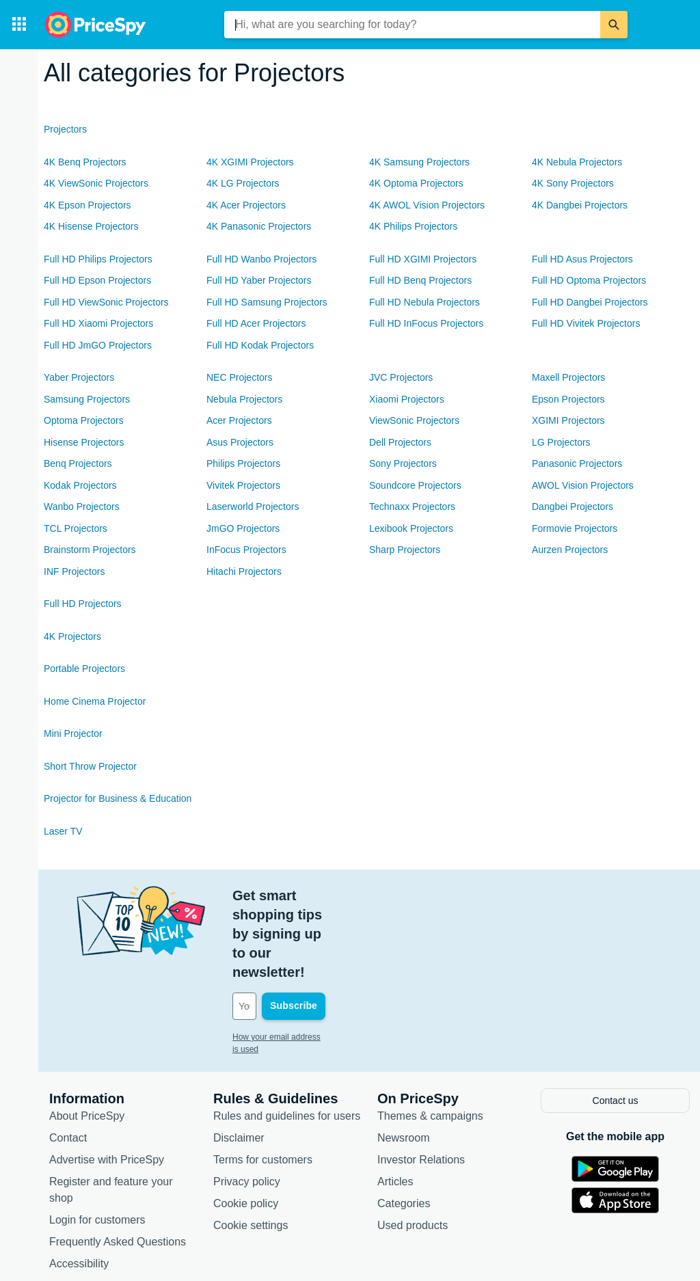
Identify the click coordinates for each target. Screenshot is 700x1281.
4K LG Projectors (243, 183)
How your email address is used (290, 960)
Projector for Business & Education (117, 798)
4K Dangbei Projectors (580, 205)
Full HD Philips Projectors (98, 259)
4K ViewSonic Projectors (96, 183)
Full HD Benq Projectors (420, 280)
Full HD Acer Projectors (256, 323)
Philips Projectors (243, 463)
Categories (403, 1125)
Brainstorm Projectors (90, 549)
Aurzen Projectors (570, 549)
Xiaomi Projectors (406, 399)
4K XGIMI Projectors (250, 162)
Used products (412, 1146)
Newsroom (403, 1059)
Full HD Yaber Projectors (259, 280)
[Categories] (19, 24)
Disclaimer (239, 1059)
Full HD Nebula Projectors (424, 302)
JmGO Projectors (243, 528)
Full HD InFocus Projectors (426, 323)
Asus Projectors (239, 442)
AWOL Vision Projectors (583, 485)
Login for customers (97, 1141)
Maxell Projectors (568, 377)
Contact (68, 1059)
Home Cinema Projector (95, 701)
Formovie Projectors (574, 528)
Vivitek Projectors (243, 485)
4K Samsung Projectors (419, 162)
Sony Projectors (403, 463)
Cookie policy (245, 1125)
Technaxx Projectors (412, 506)
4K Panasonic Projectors (258, 226)
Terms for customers (262, 1081)
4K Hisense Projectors (91, 226)
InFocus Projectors (246, 549)
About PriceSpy (86, 1037)
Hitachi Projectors (244, 571)
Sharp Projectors (404, 549)
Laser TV (63, 831)
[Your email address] (325, 929)
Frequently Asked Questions (117, 1163)
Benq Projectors (78, 463)
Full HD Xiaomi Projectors (98, 323)
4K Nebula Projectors (577, 162)
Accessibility (79, 1185)
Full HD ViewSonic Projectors (106, 302)
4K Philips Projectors (413, 226)
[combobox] (412, 24)
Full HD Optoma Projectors (589, 280)
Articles (395, 1103)
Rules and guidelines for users (286, 1037)
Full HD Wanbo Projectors (261, 259)
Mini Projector (73, 733)
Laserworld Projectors (252, 506)
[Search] (614, 24)
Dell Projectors (400, 442)
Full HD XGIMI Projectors (422, 259)
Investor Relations (421, 1081)
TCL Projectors (75, 528)
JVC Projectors (401, 377)
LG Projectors (561, 442)
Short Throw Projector (90, 766)
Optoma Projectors (84, 420)
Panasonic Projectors (577, 463)
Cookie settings (250, 1146)
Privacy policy (246, 1103)
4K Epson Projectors (87, 205)
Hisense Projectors (84, 442)
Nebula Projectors (244, 399)
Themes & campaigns (430, 1037)
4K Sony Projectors (573, 183)
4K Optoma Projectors (416, 183)
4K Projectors (72, 636)
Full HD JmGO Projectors (98, 345)
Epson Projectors (568, 399)
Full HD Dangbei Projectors (590, 302)
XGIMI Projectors (568, 420)
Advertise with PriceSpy (106, 1081)
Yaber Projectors (79, 377)
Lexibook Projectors (411, 528)
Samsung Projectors (87, 399)
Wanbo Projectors (82, 506)
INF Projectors (74, 571)
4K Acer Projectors (246, 205)
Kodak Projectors (80, 485)
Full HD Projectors (83, 603)
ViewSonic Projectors (414, 420)
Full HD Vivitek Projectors (586, 323)
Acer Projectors (239, 420)
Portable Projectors (84, 668)
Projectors (65, 129)
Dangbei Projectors (572, 506)
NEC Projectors (239, 377)
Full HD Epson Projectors (97, 280)
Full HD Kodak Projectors (260, 345)
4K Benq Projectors (85, 162)
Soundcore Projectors (415, 485)
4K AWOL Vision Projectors (427, 205)
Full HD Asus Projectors (582, 259)
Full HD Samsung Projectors (266, 302)
